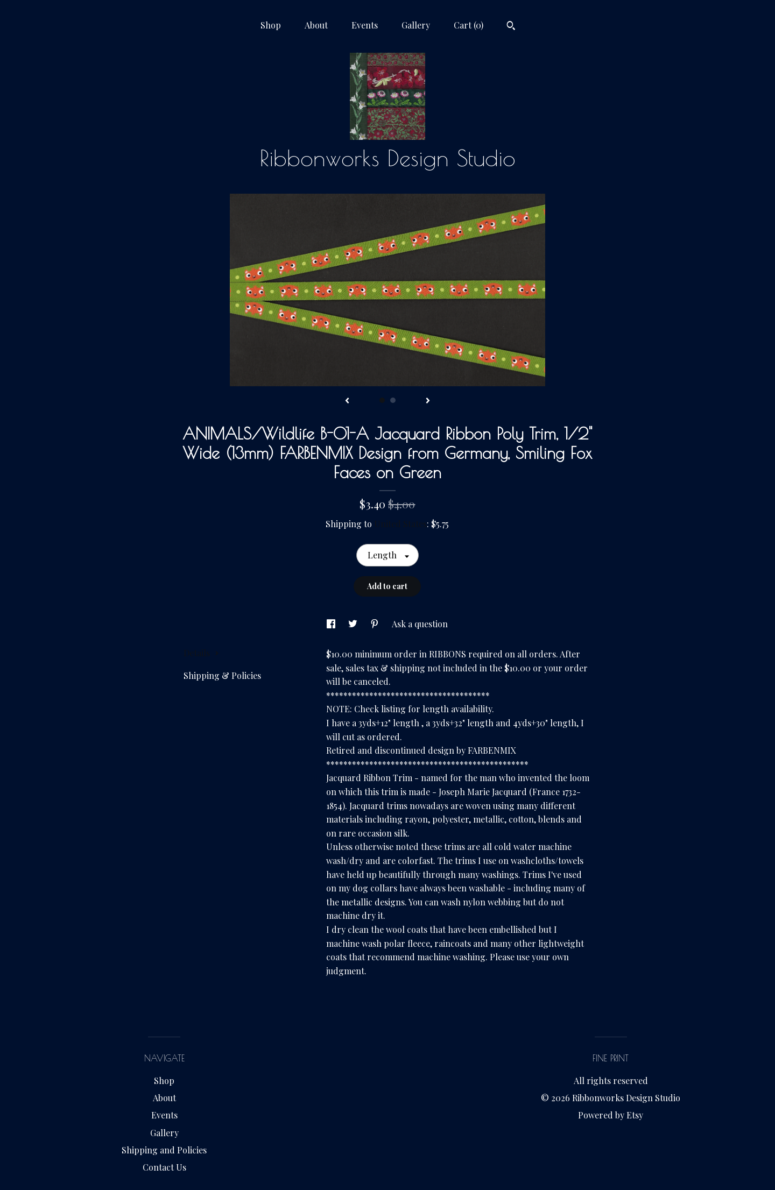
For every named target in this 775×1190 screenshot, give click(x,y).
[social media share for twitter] (354, 623)
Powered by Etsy (610, 1115)
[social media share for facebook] (332, 623)
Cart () (468, 25)
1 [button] (382, 400)
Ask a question (420, 623)
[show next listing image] (428, 401)
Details (201, 652)
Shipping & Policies (222, 675)
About (316, 25)
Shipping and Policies (164, 1150)
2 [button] (393, 400)
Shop (270, 25)
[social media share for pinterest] (375, 623)
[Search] (511, 27)
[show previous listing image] (347, 401)
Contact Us (164, 1167)
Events (364, 25)
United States (400, 523)
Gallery (415, 25)
